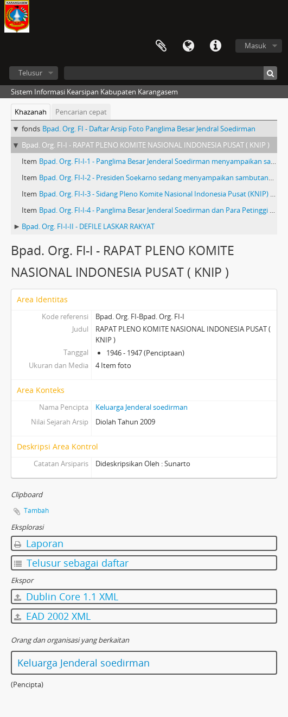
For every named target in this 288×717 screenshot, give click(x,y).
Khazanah (31, 112)
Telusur (30, 73)
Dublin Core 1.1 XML (66, 596)
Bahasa (188, 46)
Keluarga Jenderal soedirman (141, 407)
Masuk (255, 45)
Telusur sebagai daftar (71, 562)
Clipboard (161, 46)
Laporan (38, 543)
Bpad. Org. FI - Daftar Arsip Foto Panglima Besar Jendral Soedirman (148, 129)
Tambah (36, 510)
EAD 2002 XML (52, 616)
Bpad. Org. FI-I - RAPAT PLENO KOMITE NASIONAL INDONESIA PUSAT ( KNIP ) (146, 145)
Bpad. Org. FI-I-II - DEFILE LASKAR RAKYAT (88, 226)
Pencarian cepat (81, 112)
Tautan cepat (215, 46)
